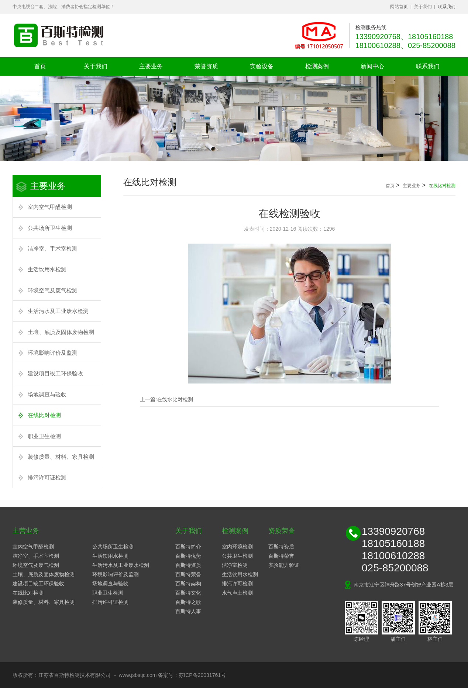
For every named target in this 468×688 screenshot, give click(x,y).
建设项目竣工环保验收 (55, 373)
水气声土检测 (237, 593)
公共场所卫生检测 (50, 228)
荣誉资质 (206, 66)
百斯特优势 (188, 556)
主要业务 (151, 66)
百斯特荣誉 (188, 574)
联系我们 (446, 6)
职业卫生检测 (44, 436)
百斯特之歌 (188, 602)
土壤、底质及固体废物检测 (61, 332)
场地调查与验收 (47, 394)
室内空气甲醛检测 (50, 207)
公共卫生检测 (237, 556)
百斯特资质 (188, 565)
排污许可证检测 (47, 477)
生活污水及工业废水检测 (58, 311)
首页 (40, 66)
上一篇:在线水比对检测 (166, 399)
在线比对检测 (44, 415)
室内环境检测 (237, 547)
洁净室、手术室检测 (53, 248)
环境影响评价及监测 (53, 353)
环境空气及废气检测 (53, 290)
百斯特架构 (188, 583)
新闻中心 (372, 66)
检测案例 (317, 66)
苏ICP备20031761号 (202, 675)
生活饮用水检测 (47, 269)
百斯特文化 (188, 593)
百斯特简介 (188, 547)
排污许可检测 (237, 583)
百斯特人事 (188, 611)
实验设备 (261, 66)
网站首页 (399, 6)
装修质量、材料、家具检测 (61, 457)
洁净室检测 (235, 565)
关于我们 (423, 6)
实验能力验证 (283, 565)
